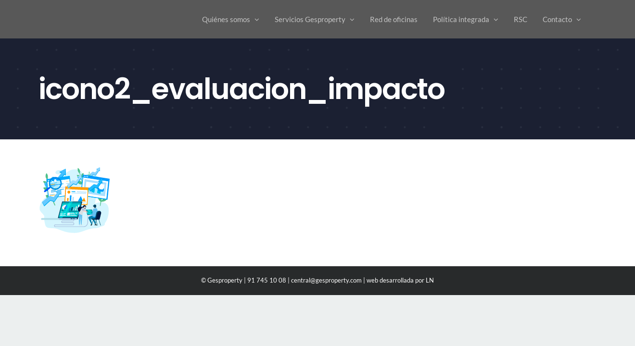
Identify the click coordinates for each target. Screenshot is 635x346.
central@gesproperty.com (326, 280)
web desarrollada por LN (400, 280)
